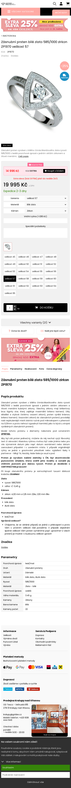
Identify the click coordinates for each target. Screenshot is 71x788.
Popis (5, 368)
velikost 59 (37, 278)
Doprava (40, 635)
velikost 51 (37, 264)
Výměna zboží (10, 638)
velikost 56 (51, 271)
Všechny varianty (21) (35, 322)
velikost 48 (51, 256)
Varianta (15, 198)
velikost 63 (37, 285)
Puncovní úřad (10, 641)
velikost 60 (51, 278)
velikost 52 (51, 264)
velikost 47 (37, 256)
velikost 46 (23, 256)
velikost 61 (10, 285)
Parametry (16, 368)
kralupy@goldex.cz (12, 714)
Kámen (14, 210)
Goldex (14, 55)
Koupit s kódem (54, 170)
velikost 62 (23, 285)
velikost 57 (10, 278)
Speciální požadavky (36, 226)
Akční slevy (61, 12)
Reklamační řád (43, 644)
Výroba (6, 644)
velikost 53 (10, 271)
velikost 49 (10, 264)
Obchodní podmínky (46, 641)
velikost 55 (37, 271)
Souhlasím (8, 767)
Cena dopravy (54, 368)
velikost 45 (10, 256)
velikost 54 (23, 271)
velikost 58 (23, 278)
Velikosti (7, 635)
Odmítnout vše (35, 782)
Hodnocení (31, 368)
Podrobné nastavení (14, 774)
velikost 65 (10, 293)
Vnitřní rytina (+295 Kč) (35, 216)
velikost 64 (51, 285)
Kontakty (40, 638)
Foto (41, 368)
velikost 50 (23, 264)
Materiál (15, 204)
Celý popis (23, 156)
